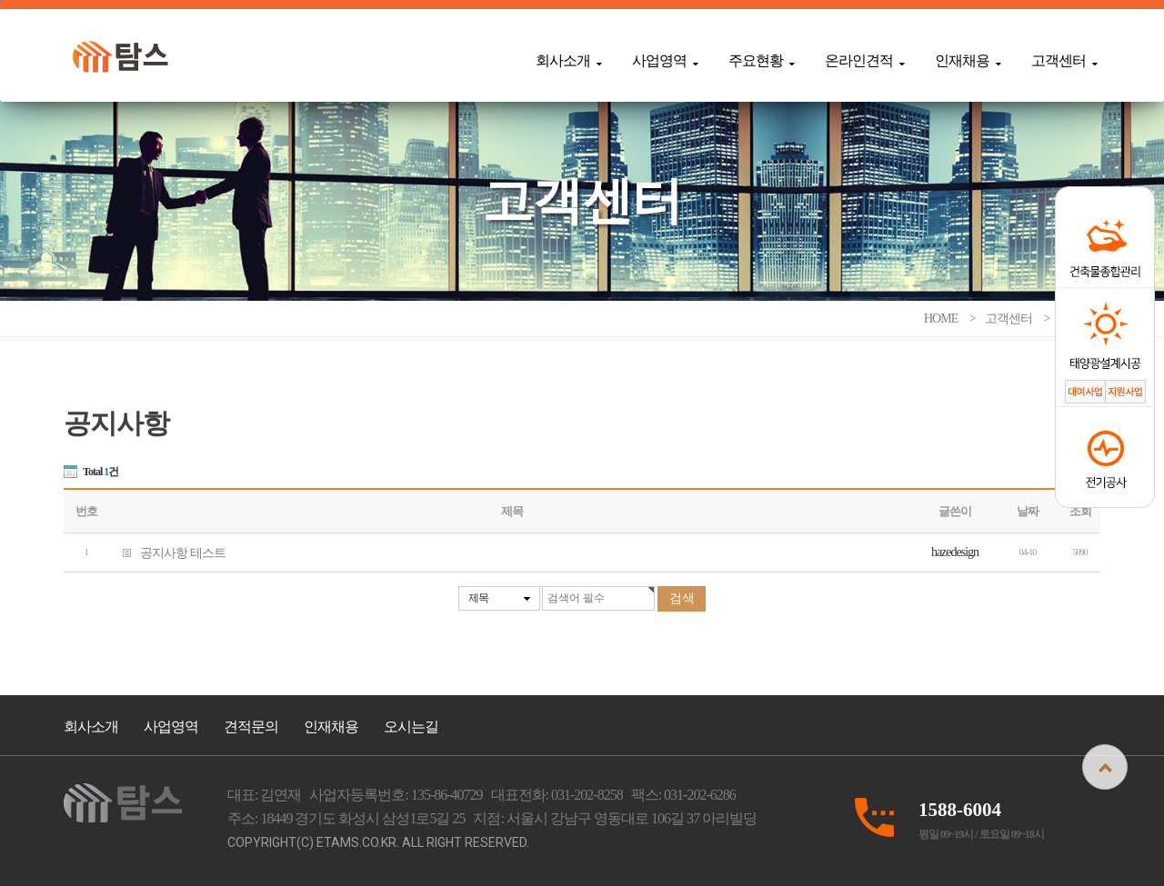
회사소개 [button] (568, 60)
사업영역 (171, 726)
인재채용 (331, 726)
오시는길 (411, 726)
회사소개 (91, 726)
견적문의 (251, 726)
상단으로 (1105, 767)
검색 (682, 598)
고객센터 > (1018, 318)
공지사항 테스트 (167, 552)
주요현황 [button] (761, 60)
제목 (478, 598)
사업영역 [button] (664, 60)
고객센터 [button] (1064, 60)
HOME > (951, 318)
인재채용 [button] (967, 60)
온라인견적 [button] (864, 60)
